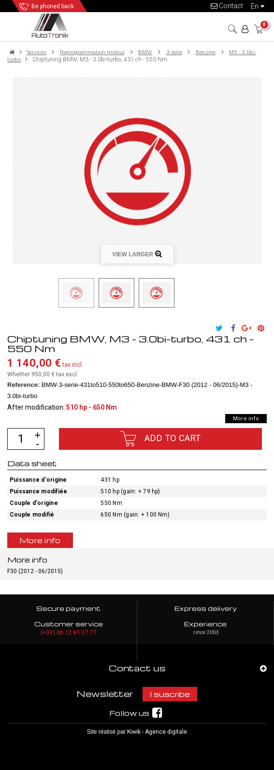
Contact (227, 5)
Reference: (23, 384)
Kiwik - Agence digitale (157, 731)
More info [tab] (40, 540)
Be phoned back (52, 6)
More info (246, 418)
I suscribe (170, 694)
